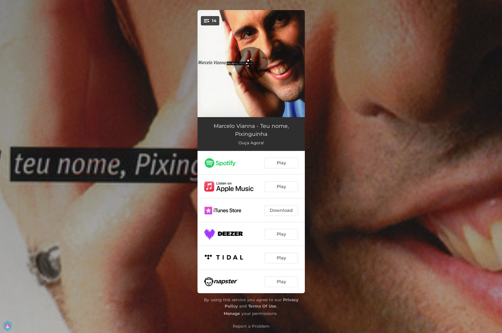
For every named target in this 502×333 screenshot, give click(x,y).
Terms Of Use (262, 306)
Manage (232, 313)
